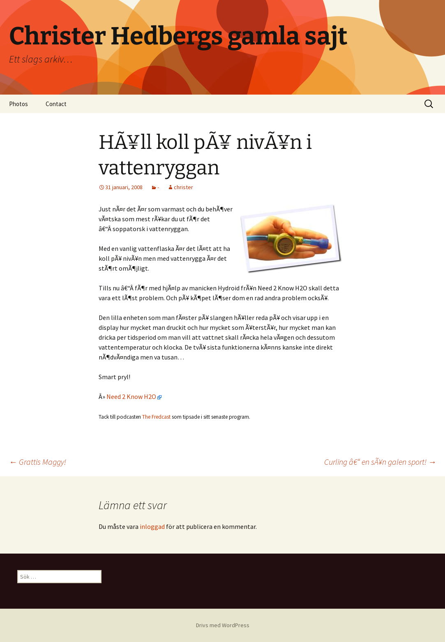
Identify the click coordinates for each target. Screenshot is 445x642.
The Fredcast (156, 416)
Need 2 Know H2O (133, 396)
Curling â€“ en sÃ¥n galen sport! (380, 462)
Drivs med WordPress (222, 625)
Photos (18, 104)
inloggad (152, 526)
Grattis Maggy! (37, 462)
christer (183, 187)
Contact (56, 104)
